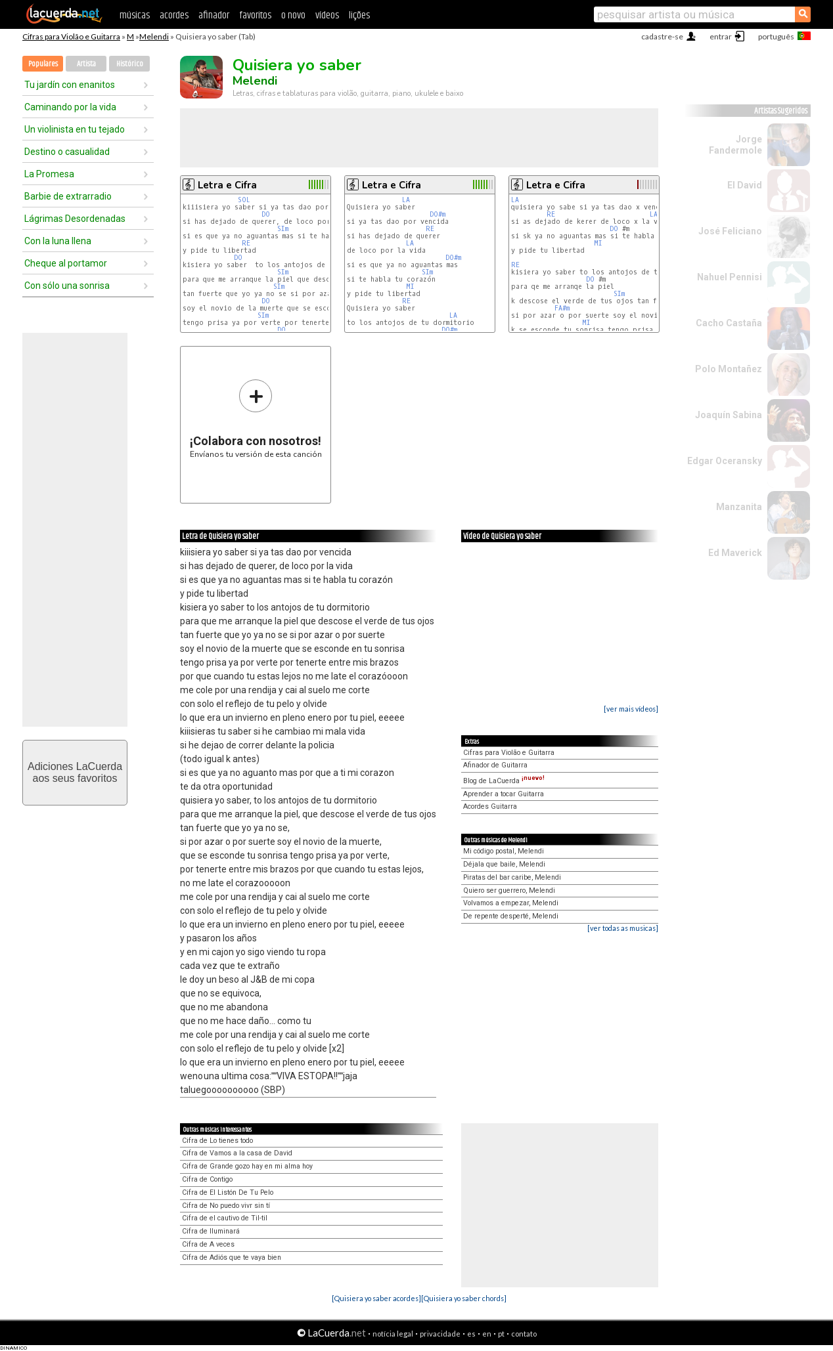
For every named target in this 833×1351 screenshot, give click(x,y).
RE (246, 243)
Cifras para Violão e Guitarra (71, 36)
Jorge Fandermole (735, 145)
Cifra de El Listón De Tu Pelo (227, 1192)
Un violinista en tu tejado (74, 129)
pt (501, 1333)
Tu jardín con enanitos (69, 84)
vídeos (327, 15)
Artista (86, 64)
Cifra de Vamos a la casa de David (237, 1153)
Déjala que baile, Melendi (504, 864)
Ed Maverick (735, 552)
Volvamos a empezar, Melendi (510, 903)
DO (265, 214)
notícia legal (392, 1333)
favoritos (255, 15)
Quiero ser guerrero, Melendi (509, 890)
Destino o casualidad (67, 151)
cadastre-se (662, 36)
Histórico (129, 64)
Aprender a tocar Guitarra (503, 794)
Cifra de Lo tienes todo (217, 1140)
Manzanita (739, 507)
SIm (282, 229)
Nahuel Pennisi (729, 277)
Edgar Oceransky (724, 461)
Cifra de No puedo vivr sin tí (226, 1205)
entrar (720, 36)
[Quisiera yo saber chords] (464, 1298)
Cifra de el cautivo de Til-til (224, 1218)
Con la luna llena (57, 241)
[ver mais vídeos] (631, 708)
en (486, 1333)
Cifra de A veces (208, 1244)
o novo (293, 15)
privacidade (440, 1333)
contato (524, 1333)
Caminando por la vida (70, 107)
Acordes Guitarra (490, 806)
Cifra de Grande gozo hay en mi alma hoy (247, 1166)
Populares (43, 64)
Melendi (154, 36)
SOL (244, 200)
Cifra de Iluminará (211, 1231)
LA (408, 200)
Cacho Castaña (729, 323)
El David (744, 185)
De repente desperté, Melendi (510, 916)
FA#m (562, 308)
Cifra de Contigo (207, 1179)
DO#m (437, 214)
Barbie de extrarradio (68, 196)
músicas (135, 15)
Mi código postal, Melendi (503, 851)
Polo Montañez (728, 369)
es (471, 1333)
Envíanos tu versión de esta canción (256, 418)
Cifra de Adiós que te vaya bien (231, 1257)
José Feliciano (730, 231)
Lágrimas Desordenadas (74, 218)
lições (359, 15)
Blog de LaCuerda (504, 781)
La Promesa (49, 174)
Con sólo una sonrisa (67, 285)
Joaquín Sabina (728, 415)
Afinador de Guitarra (495, 765)
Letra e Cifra (227, 185)
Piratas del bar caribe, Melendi (512, 877)
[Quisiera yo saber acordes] (376, 1298)
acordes (174, 15)
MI (412, 286)
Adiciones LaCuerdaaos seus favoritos (75, 772)
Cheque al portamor (65, 263)
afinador (213, 15)
